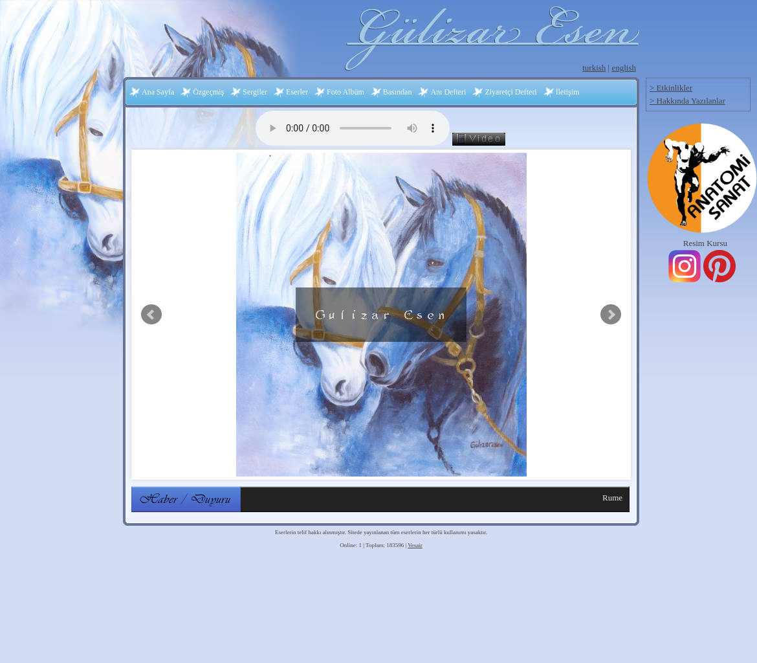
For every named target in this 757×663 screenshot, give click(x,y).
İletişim (568, 91)
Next (610, 314)
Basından (397, 91)
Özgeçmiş (208, 91)
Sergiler (255, 91)
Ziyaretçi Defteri (510, 91)
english (623, 68)
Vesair (415, 545)
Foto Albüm (345, 91)
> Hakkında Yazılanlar (687, 101)
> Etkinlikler (671, 88)
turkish (594, 68)
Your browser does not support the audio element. (353, 128)
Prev (151, 314)
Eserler (297, 91)
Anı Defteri (448, 91)
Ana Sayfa (158, 91)
